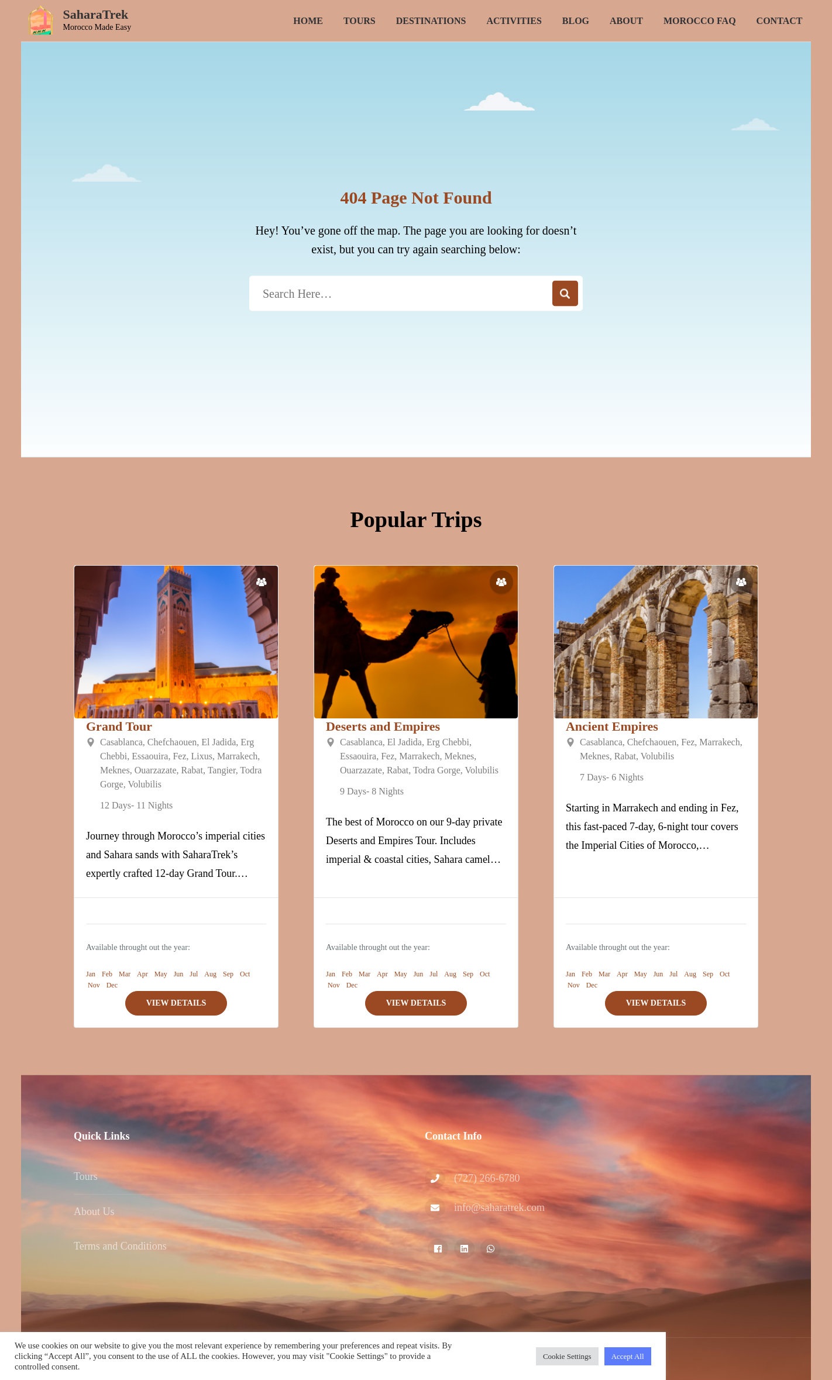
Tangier (222, 770)
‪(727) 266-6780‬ (487, 1178)
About (626, 21)
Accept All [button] (627, 1356)
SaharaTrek (96, 14)
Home (308, 21)
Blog (575, 21)
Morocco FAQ (699, 21)
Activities (514, 21)
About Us (94, 1211)
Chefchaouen (172, 742)
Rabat (192, 770)
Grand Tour (119, 726)
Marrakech (237, 756)
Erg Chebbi (448, 742)
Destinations (431, 21)
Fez (179, 756)
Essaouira (150, 756)
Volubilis (144, 784)
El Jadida (218, 742)
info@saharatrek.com (499, 1207)
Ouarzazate (156, 770)
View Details (176, 1003)
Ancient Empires (612, 726)
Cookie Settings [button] (567, 1356)
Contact (780, 21)
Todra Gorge (436, 770)
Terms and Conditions (120, 1246)
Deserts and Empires (383, 726)
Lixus (201, 756)
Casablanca (121, 742)
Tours (359, 21)
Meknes (115, 770)
